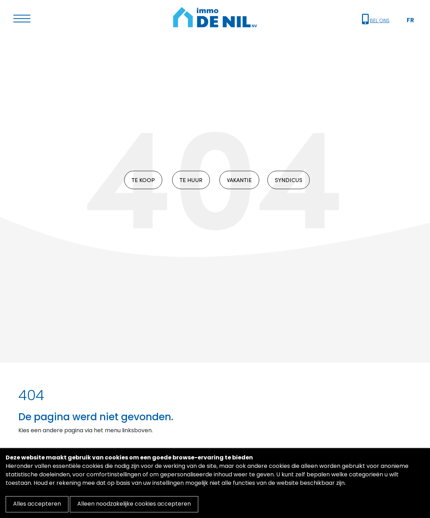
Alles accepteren (37, 504)
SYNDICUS (288, 179)
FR (410, 20)
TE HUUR (191, 179)
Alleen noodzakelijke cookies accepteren (134, 504)
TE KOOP (143, 179)
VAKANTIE (239, 179)
